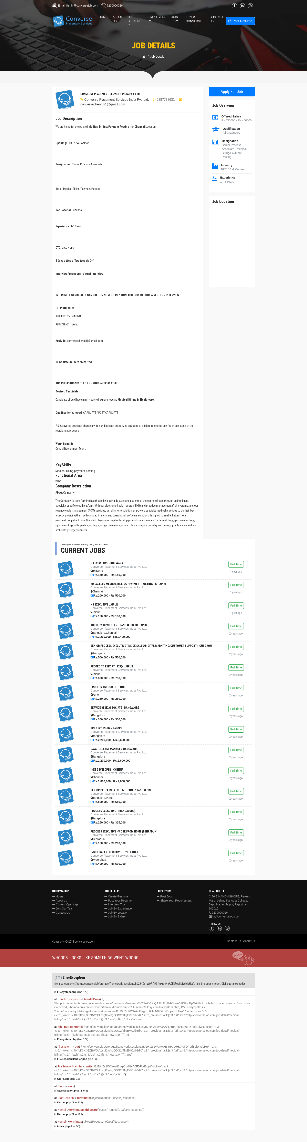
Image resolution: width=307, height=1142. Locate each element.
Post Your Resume (118, 900)
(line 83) (77, 1058)
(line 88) (73, 1090)
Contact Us (61, 912)
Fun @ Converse (194, 19)
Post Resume (240, 21)
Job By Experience (118, 908)
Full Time (236, 564)
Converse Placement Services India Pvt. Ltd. (116, 99)
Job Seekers (134, 19)
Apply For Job (232, 91)
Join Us (175, 19)
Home (103, 17)
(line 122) (72, 991)
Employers (157, 17)
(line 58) (68, 1126)
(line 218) (70, 1102)
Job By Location (116, 912)
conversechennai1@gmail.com (102, 104)
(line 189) (70, 1114)
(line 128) (69, 1078)
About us (59, 900)
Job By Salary (115, 916)
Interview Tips (114, 904)
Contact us (216, 19)
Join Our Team (63, 908)
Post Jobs (165, 896)
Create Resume (116, 896)
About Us (118, 19)
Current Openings (65, 904)
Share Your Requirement (174, 900)
